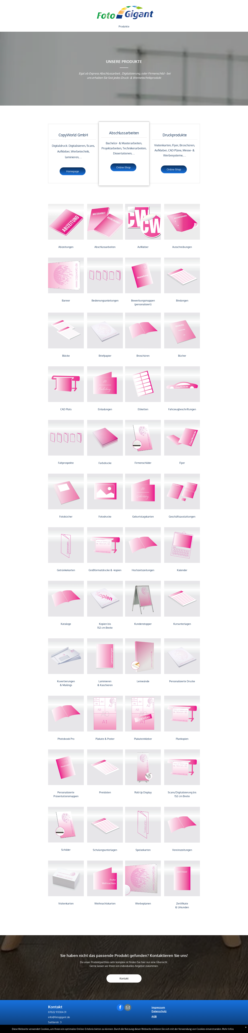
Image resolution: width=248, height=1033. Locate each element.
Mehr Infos (228, 1028)
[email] (127, 1008)
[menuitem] (124, 26)
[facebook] (120, 1008)
